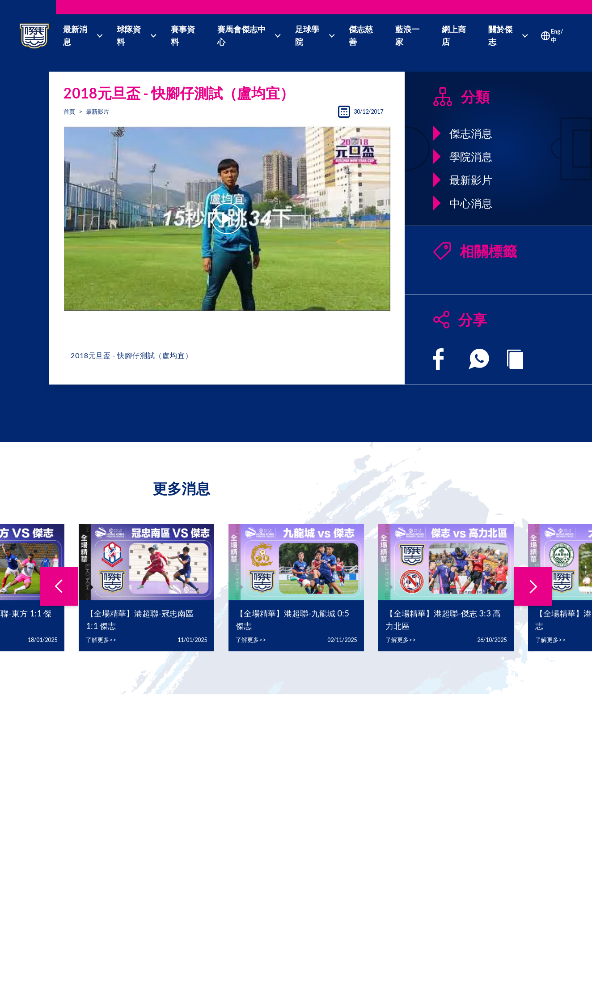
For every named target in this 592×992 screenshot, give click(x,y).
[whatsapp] (479, 359)
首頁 (69, 111)
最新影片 (97, 111)
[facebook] (438, 359)
